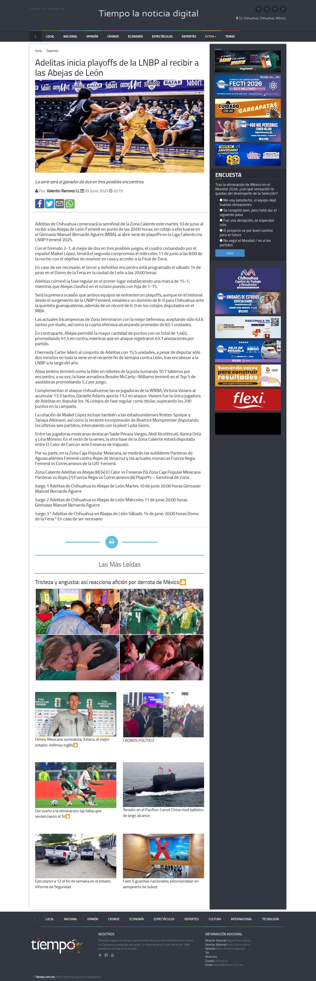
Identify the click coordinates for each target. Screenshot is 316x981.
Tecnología (270, 919)
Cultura (215, 919)
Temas (230, 36)
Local (50, 36)
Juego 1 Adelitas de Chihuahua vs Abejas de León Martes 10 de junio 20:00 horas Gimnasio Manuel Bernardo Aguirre (118, 488)
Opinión (92, 36)
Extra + (210, 36)
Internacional (241, 919)
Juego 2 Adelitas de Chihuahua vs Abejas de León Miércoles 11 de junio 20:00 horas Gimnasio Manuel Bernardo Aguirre (111, 502)
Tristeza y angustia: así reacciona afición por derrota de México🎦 (110, 582)
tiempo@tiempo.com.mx (224, 965)
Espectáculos (162, 36)
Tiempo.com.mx (45, 977)
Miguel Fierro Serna (228, 940)
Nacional (70, 36)
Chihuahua (216, 961)
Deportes (189, 36)
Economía (135, 36)
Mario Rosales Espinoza (225, 948)
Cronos (113, 36)
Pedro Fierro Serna (227, 945)
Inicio (38, 51)
